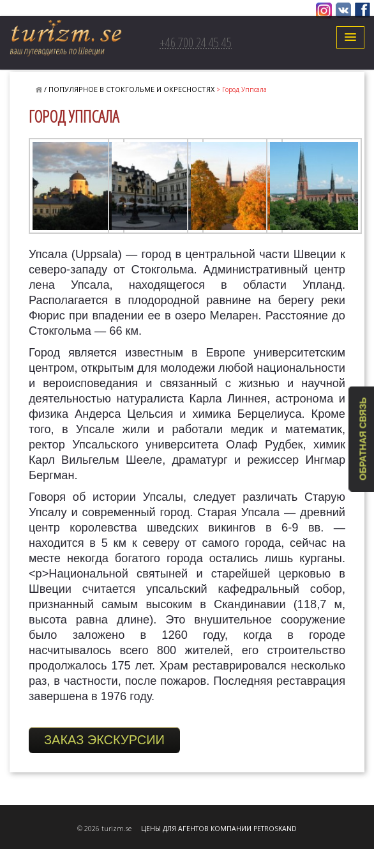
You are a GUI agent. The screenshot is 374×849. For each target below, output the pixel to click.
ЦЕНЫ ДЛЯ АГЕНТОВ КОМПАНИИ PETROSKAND (219, 828)
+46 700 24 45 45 (196, 42)
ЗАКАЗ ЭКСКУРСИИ (104, 740)
